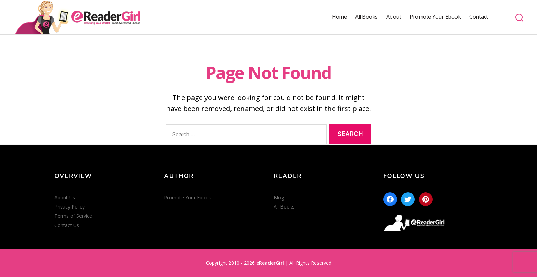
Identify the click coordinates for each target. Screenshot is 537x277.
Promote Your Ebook (435, 17)
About (393, 17)
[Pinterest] (426, 199)
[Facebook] (390, 199)
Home (339, 17)
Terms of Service (73, 216)
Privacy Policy (69, 206)
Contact (478, 17)
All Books (366, 17)
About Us (64, 197)
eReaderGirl (270, 263)
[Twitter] (408, 199)
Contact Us (66, 225)
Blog (279, 197)
